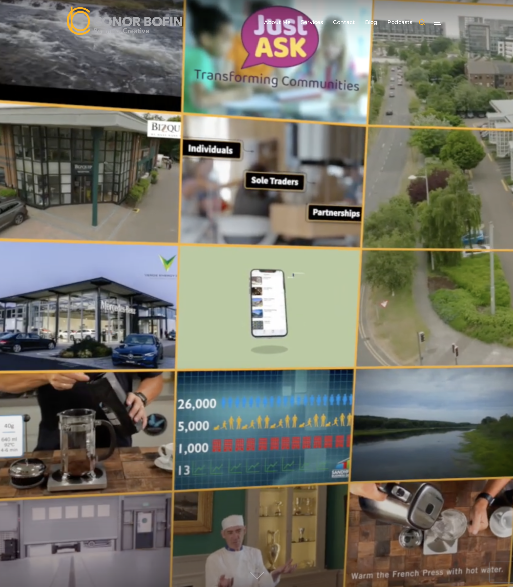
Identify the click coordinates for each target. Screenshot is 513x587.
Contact (344, 22)
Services (312, 22)
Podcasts (399, 22)
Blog (371, 22)
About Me (277, 22)
